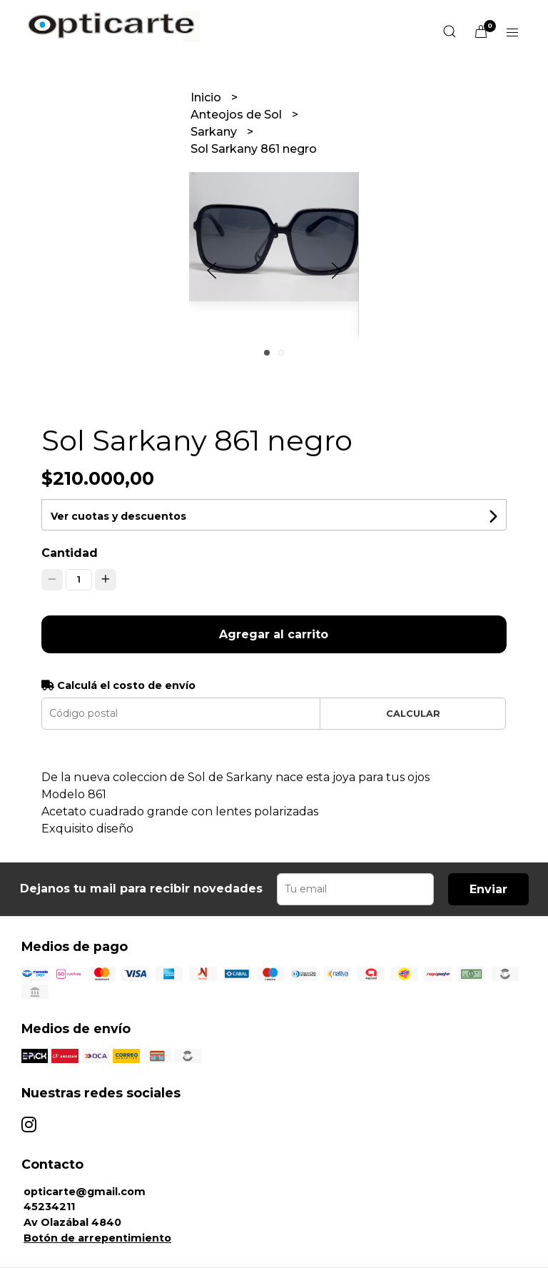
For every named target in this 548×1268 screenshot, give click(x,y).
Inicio (207, 97)
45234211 (49, 1206)
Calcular (413, 713)
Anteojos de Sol (238, 114)
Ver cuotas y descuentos (118, 516)
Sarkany (215, 132)
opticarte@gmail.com (85, 1191)
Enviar (488, 889)
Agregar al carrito (273, 634)
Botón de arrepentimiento (97, 1238)
